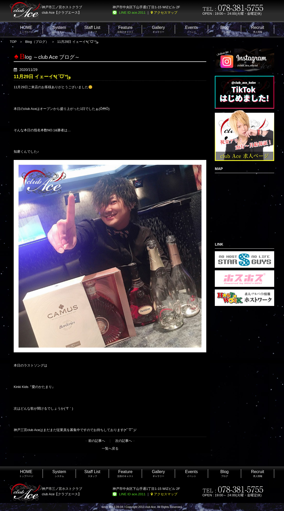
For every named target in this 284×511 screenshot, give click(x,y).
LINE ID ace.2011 (132, 12)
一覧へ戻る (110, 448)
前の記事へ (96, 441)
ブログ (224, 29)
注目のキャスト (125, 29)
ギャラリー (158, 29)
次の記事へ (123, 441)
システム (59, 29)
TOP (13, 42)
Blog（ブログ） (37, 42)
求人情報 (257, 29)
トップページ (26, 29)
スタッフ (92, 29)
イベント (191, 29)
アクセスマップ (165, 12)
